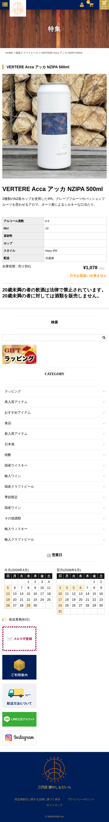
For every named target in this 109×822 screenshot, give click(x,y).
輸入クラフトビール (19, 539)
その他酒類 (13, 518)
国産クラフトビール (19, 486)
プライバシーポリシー (81, 799)
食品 (8, 423)
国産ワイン (13, 508)
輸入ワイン (13, 476)
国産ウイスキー (16, 465)
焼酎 (8, 455)
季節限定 (11, 497)
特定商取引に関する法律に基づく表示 (37, 799)
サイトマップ (54, 805)
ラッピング (13, 391)
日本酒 (9, 444)
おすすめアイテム (18, 412)
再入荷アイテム (16, 402)
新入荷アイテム (16, 434)
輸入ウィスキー (16, 529)
